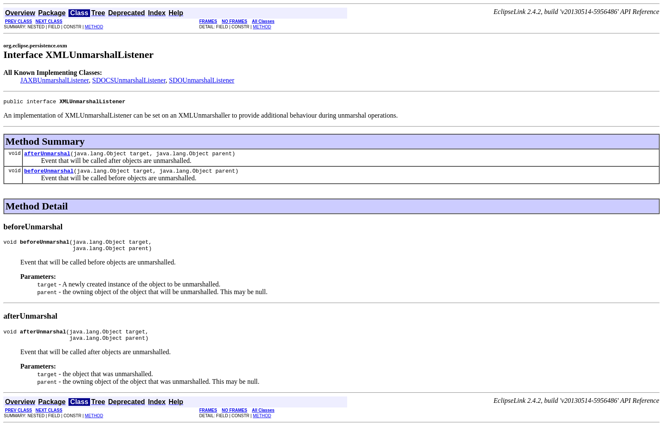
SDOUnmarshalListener (202, 80)
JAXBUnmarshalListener (54, 80)
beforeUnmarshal (49, 174)
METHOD (94, 27)
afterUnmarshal (47, 156)
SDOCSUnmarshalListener (129, 80)
